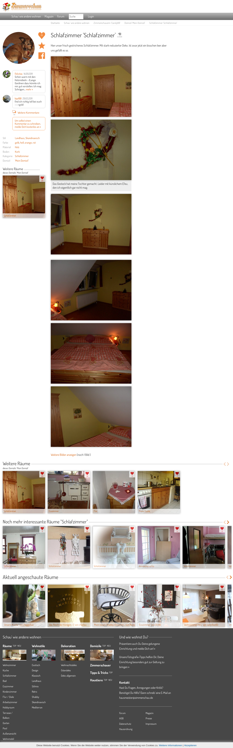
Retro (34, 691)
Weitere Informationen (170, 745)
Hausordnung (125, 729)
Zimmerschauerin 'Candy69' (107, 22)
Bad (5, 680)
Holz (17, 147)
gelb (17, 142)
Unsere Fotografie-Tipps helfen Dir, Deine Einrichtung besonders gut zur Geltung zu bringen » (141, 662)
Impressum (151, 723)
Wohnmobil (8, 738)
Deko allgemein (68, 675)
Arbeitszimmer (10, 702)
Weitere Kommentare (25, 112)
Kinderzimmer (10, 691)
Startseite (55, 22)
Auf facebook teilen (41, 55)
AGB (121, 718)
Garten (6, 723)
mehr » (29, 89)
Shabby (35, 696)
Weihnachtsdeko (69, 665)
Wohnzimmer (9, 665)
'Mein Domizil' (22, 160)
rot (34, 142)
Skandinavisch (32, 138)
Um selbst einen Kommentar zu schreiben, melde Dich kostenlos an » (28, 123)
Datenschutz (125, 723)
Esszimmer (8, 686)
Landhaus (20, 138)
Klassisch (36, 675)
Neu (109, 645)
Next (44, 169)
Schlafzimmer (22, 156)
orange (28, 142)
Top (104, 645)
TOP (14, 645)
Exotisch (36, 665)
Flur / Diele (8, 696)
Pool (5, 728)
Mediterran (37, 707)
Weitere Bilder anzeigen (63, 455)
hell (22, 142)
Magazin (49, 16)
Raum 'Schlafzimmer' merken (41, 45)
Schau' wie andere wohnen (26, 16)
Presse (149, 718)
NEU (19, 645)
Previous (41, 169)
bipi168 (18, 98)
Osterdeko (66, 670)
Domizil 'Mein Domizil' (135, 22)
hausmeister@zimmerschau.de (136, 697)
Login (91, 16)
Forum (60, 16)
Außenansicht (9, 733)
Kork (17, 151)
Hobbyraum (8, 707)
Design (35, 670)
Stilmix (35, 686)
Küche (6, 670)
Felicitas (19, 73)
